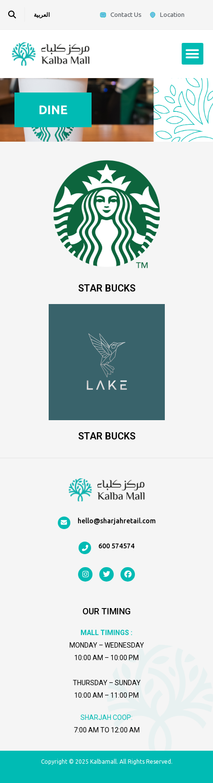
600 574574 (116, 546)
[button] (192, 54)
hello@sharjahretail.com (117, 521)
